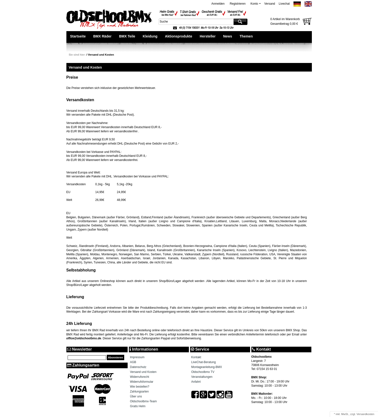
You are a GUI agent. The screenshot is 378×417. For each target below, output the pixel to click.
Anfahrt (196, 381)
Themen (246, 36)
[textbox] (196, 21)
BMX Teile (127, 36)
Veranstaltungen (202, 377)
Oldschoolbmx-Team (143, 401)
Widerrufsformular (141, 381)
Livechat (284, 3)
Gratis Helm (138, 406)
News (227, 36)
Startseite (78, 36)
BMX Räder (102, 36)
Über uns (136, 396)
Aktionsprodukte (178, 36)
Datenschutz (138, 367)
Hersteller (208, 36)
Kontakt (196, 357)
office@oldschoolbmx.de (83, 338)
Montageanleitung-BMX (206, 367)
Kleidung (150, 36)
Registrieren (238, 3)
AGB (133, 362)
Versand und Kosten (101, 54)
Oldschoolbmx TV (202, 372)
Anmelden (218, 3)
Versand (269, 3)
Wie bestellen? (139, 386)
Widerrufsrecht (139, 377)
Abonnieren (115, 357)
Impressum (137, 357)
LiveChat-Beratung (203, 362)
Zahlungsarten (139, 391)
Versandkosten (365, 414)
